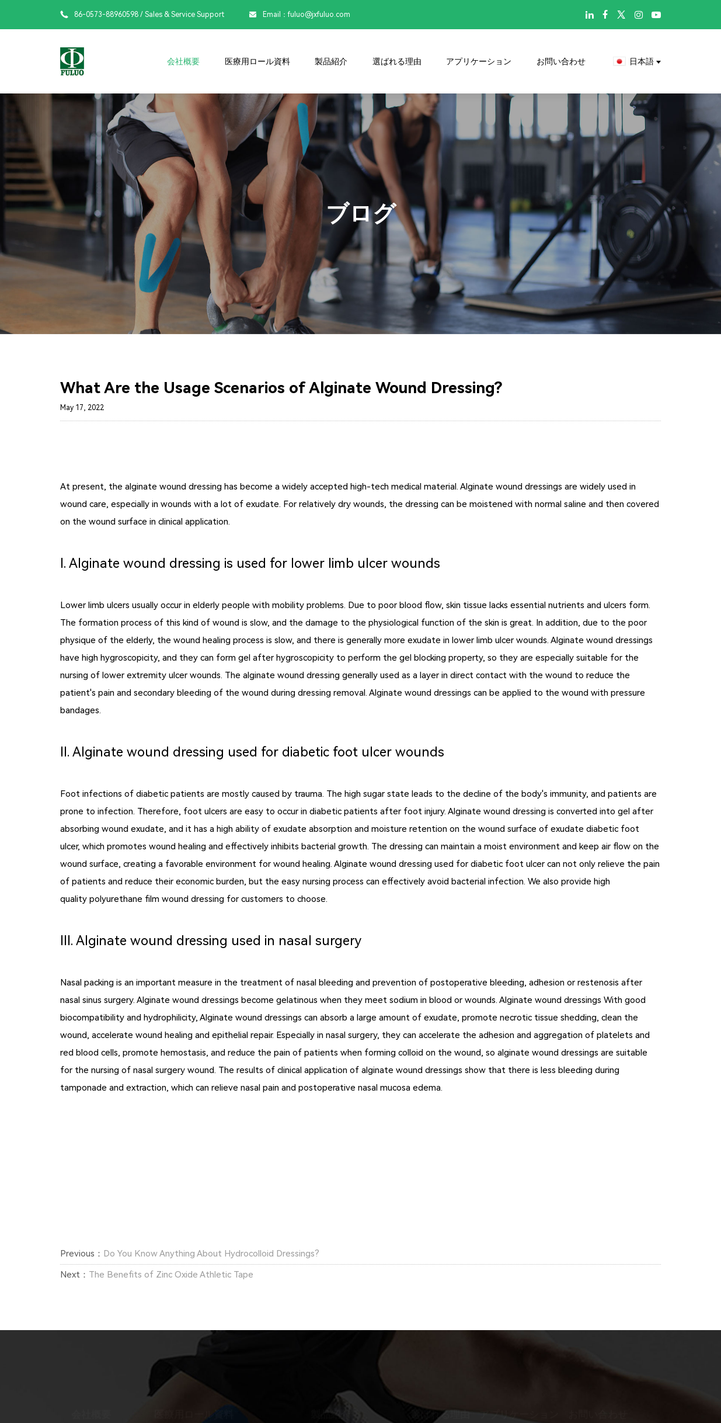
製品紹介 (331, 61)
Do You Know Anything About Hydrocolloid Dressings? (211, 1253)
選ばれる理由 (397, 61)
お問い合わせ (561, 61)
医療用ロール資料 (257, 61)
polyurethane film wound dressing (156, 899)
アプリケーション (478, 61)
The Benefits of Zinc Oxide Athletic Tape (171, 1274)
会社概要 (183, 61)
